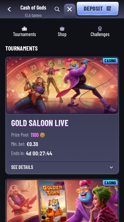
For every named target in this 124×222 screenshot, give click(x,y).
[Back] (9, 9)
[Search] (57, 9)
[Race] (69, 9)
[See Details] (111, 167)
